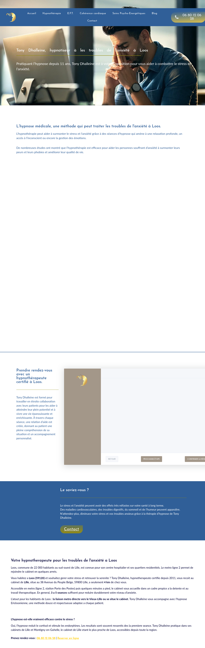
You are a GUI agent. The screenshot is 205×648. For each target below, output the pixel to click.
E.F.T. (70, 13)
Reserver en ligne (68, 638)
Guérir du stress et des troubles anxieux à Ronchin (57, 544)
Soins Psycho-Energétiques (128, 13)
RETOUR (112, 459)
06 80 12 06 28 (46, 638)
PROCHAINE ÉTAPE (151, 459)
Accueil (31, 13)
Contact (92, 21)
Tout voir (96, 544)
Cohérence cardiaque (93, 13)
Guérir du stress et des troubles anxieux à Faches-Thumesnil (142, 544)
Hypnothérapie (51, 13)
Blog (154, 13)
